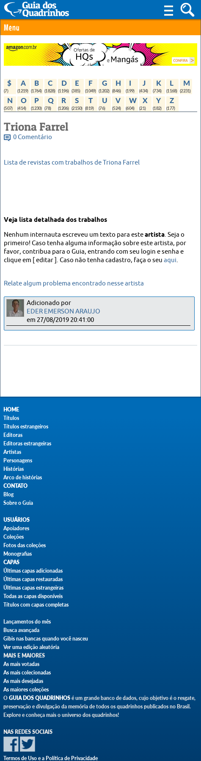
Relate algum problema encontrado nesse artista (74, 284)
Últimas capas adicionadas (33, 571)
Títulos (11, 418)
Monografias (17, 554)
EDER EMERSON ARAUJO (63, 312)
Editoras (12, 435)
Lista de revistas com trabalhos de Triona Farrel (72, 163)
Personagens (17, 460)
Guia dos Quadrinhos (39, 698)
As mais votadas (21, 664)
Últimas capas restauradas (33, 579)
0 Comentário (32, 137)
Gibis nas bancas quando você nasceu (45, 638)
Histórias (13, 469)
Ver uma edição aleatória (31, 647)
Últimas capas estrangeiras (33, 588)
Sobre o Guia (18, 503)
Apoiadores (16, 528)
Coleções (13, 537)
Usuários (16, 520)
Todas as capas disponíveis (33, 596)
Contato (15, 486)
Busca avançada (21, 630)
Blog (8, 494)
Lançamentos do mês (27, 621)
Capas (11, 562)
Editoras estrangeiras (27, 443)
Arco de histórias (22, 477)
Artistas (12, 452)
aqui (170, 260)
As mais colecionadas (27, 672)
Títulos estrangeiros (25, 426)
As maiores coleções (26, 689)
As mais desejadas (23, 681)
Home (11, 409)
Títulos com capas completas (36, 605)
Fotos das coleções (24, 545)
